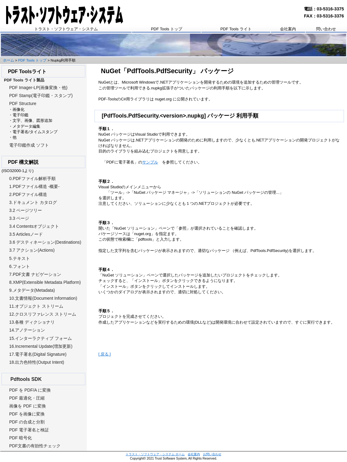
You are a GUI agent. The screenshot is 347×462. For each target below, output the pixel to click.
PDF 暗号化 (20, 437)
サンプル (150, 162)
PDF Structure (22, 103)
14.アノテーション (27, 330)
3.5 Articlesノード (26, 234)
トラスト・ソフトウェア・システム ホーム (155, 454)
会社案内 (288, 29)
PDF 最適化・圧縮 (27, 398)
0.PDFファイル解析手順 (32, 178)
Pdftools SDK (26, 379)
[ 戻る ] (104, 354)
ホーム (8, 60)
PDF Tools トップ (166, 29)
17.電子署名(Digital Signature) (38, 354)
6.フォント (19, 266)
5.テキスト (19, 258)
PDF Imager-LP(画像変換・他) (38, 87)
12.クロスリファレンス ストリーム (42, 314)
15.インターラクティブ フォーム (40, 338)
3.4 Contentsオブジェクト (34, 226)
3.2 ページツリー (25, 210)
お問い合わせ (212, 454)
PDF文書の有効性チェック (35, 445)
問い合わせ (326, 29)
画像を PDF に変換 (27, 406)
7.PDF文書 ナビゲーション (35, 274)
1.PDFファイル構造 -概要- (34, 186)
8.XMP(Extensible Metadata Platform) (45, 282)
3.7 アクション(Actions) (32, 250)
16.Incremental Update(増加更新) (40, 346)
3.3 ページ (19, 218)
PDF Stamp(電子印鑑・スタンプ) (41, 95)
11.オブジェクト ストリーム (36, 306)
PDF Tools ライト (236, 29)
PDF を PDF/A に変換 (30, 390)
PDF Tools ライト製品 (24, 80)
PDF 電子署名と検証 (29, 429)
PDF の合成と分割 (27, 421)
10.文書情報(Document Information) (43, 298)
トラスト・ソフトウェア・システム (66, 29)
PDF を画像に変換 (27, 413)
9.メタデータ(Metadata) (32, 290)
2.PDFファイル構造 (28, 194)
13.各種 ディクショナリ (32, 322)
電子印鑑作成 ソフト (29, 145)
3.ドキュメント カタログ (33, 202)
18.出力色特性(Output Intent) (36, 362)
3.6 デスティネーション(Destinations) (45, 242)
